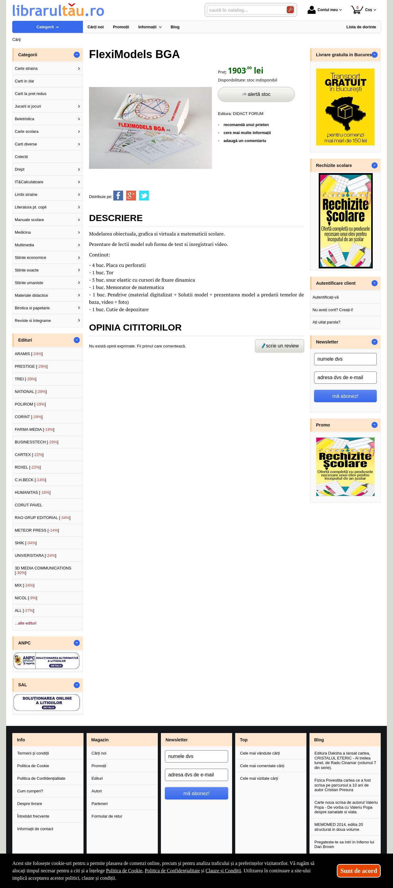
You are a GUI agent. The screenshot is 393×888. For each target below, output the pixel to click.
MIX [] (24, 585)
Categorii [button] (27, 54)
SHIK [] (26, 543)
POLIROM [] (30, 404)
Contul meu (323, 10)
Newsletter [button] (327, 341)
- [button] (77, 55)
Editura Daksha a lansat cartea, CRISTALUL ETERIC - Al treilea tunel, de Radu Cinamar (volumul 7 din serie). (345, 760)
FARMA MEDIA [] (34, 429)
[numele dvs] (345, 359)
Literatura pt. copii (30, 207)
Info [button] (21, 739)
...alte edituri (26, 623)
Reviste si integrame (33, 320)
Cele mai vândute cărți (260, 753)
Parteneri (99, 803)
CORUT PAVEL (28, 505)
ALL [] (24, 610)
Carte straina (26, 68)
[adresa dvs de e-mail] (345, 377)
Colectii (21, 156)
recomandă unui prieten (246, 124)
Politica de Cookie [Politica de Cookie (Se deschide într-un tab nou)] (124, 870)
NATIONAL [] (31, 391)
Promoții (98, 765)
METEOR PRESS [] (37, 530)
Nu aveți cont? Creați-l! (333, 309)
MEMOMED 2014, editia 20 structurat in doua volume (338, 827)
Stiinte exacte (27, 270)
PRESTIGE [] (31, 366)
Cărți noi (98, 753)
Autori (96, 791)
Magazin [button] (99, 739)
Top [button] (243, 739)
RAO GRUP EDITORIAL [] (43, 517)
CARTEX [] (29, 454)
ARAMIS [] (29, 353)
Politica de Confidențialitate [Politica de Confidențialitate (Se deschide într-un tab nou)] (172, 870)
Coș (361, 10)
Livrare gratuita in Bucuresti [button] (345, 54)
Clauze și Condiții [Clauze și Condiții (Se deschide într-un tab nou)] (223, 870)
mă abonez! (346, 396)
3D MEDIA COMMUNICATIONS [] (43, 570)
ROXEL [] (28, 467)
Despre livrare (29, 803)
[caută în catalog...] (244, 10)
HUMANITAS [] (33, 492)
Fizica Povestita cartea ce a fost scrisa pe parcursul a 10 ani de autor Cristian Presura (342, 785)
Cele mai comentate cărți (262, 765)
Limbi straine (26, 194)
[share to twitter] (144, 195)
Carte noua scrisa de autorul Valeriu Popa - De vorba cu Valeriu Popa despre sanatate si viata (346, 807)
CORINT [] (29, 416)
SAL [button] (22, 684)
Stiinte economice (30, 257)
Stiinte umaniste (29, 282)
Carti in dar (24, 81)
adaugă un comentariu (245, 140)
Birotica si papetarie (32, 308)
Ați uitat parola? (326, 322)
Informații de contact (35, 829)
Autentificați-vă (326, 297)
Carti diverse (26, 144)
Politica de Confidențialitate (41, 778)
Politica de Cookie (33, 765)
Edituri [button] (25, 340)
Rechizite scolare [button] (334, 165)
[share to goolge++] (131, 195)
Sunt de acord (358, 870)
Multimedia (24, 245)
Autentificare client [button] (336, 283)
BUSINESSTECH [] (36, 442)
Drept (20, 169)
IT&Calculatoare (29, 182)
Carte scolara (26, 131)
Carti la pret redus (30, 93)
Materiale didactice (31, 295)
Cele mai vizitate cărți (259, 778)
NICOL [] (26, 598)
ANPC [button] (24, 642)
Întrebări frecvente (33, 816)
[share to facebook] (118, 195)
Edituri (97, 778)
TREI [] (26, 379)
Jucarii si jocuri (28, 106)
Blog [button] (319, 739)
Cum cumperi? (30, 791)
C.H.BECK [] (30, 480)
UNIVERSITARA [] (35, 555)
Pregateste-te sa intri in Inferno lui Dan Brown (344, 844)
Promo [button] (323, 424)
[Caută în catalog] (290, 9)
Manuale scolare (29, 219)
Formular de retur (106, 816)
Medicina (23, 232)
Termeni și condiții (33, 753)
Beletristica (24, 119)
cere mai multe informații (247, 132)
